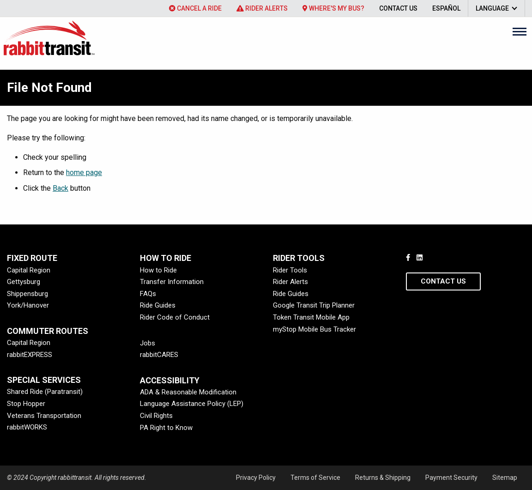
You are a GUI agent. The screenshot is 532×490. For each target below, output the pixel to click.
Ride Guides (157, 305)
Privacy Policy (256, 477)
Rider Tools (290, 270)
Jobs (147, 343)
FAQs (148, 294)
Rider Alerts (262, 8)
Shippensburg (27, 294)
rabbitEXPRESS (29, 355)
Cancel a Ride (195, 8)
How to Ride (158, 270)
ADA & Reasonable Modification (188, 392)
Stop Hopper (26, 403)
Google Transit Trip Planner (314, 305)
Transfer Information (172, 282)
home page (84, 172)
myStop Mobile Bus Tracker (314, 329)
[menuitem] (195, 8)
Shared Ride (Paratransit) (45, 391)
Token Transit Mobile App (311, 317)
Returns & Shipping (383, 477)
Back (60, 188)
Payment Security (451, 477)
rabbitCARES (159, 355)
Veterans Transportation (44, 415)
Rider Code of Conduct (175, 317)
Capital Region (28, 270)
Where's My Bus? (333, 8)
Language (492, 8)
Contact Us (398, 8)
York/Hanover (28, 305)
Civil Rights (156, 415)
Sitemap (504, 477)
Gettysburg (23, 282)
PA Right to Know (166, 427)
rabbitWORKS (27, 427)
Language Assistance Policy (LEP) (191, 403)
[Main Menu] (519, 31)
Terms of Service (315, 477)
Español (446, 8)
